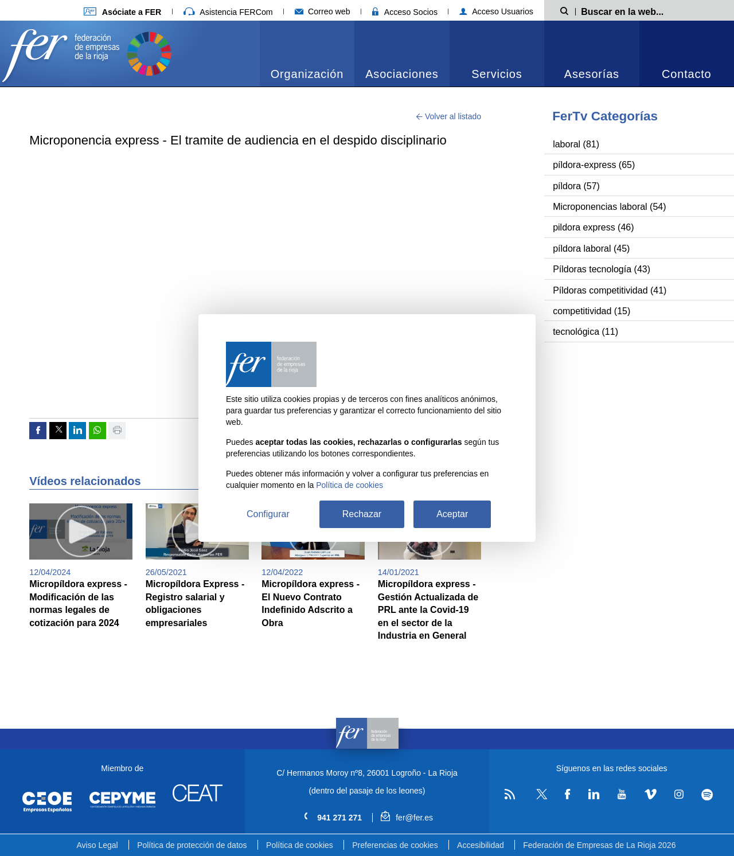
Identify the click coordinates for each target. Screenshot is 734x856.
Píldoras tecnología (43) (601, 269)
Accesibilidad (480, 845)
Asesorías (591, 74)
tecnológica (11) (585, 332)
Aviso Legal (97, 845)
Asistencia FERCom (228, 12)
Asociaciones (401, 74)
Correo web (322, 11)
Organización (307, 74)
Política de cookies (299, 845)
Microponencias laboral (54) (609, 207)
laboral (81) (576, 144)
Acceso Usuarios (496, 11)
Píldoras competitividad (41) (609, 290)
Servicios (496, 74)
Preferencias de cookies (395, 845)
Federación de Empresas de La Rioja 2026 (599, 845)
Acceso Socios (405, 12)
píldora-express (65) (594, 165)
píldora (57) (576, 186)
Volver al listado (448, 116)
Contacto (686, 74)
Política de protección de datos (192, 845)
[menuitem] (307, 54)
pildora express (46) (593, 227)
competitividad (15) (591, 311)
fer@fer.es (407, 817)
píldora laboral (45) (591, 248)
